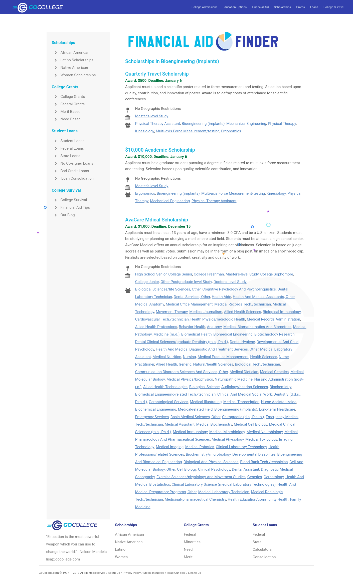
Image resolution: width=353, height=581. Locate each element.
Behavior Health (192, 327)
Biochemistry (280, 387)
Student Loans (68, 141)
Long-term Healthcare (277, 409)
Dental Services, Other (192, 297)
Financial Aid (260, 7)
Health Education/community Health (258, 499)
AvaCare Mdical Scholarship (156, 220)
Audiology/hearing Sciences (244, 387)
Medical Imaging (170, 447)
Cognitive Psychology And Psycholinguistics (239, 289)
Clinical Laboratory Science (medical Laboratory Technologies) (224, 484)
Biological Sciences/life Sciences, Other (168, 289)
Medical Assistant (180, 424)
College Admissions (204, 7)
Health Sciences (263, 357)
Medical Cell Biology (250, 424)
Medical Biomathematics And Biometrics (257, 327)
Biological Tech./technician (257, 364)
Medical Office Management (189, 304)
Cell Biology (186, 469)
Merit (188, 557)
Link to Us (194, 572)
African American (70, 52)
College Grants (68, 96)
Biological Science (204, 387)
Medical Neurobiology (265, 432)
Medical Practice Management (223, 357)
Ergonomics (231, 131)
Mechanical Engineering (246, 123)
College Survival (333, 7)
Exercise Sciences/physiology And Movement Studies (201, 477)
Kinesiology (144, 131)
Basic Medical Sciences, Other (195, 417)
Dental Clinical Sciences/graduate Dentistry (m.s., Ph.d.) (181, 342)
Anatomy (214, 327)
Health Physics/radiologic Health (218, 319)
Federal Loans (68, 148)
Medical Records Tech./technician (242, 304)
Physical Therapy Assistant (157, 123)
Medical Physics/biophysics (189, 379)
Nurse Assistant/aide (278, 402)
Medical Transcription (241, 402)
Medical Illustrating (206, 402)
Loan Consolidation (73, 178)
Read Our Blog (176, 572)
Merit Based (66, 111)
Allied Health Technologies (165, 387)
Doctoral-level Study (230, 281)
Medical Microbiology (227, 432)
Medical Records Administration (273, 319)
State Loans (66, 156)
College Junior (147, 281)
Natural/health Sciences (213, 364)
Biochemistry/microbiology (208, 454)
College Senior (180, 274)
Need (188, 549)
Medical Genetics (274, 372)
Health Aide (221, 297)
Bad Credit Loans (70, 171)
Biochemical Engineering (155, 409)
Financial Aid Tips (71, 207)
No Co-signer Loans (72, 163)
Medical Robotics (199, 447)
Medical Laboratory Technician (223, 492)
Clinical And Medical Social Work (244, 394)
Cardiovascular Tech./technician (162, 319)
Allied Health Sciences (242, 312)
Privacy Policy (132, 572)
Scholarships (282, 7)
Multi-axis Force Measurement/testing (188, 131)
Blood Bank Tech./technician (264, 462)
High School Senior (151, 274)
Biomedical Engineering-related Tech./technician (175, 394)
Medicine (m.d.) (166, 334)
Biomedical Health (196, 334)
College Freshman (209, 274)
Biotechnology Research (274, 334)
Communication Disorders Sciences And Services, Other (181, 372)
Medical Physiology (228, 439)
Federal (190, 534)
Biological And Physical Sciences (211, 462)
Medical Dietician (244, 372)
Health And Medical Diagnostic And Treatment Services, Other (207, 349)
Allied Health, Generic (174, 364)
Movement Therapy (172, 312)
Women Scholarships (74, 75)
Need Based (66, 119)
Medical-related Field (195, 409)
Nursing (189, 357)
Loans (314, 7)
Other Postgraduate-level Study (186, 281)
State (257, 542)
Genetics (254, 477)
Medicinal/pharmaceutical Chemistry (195, 499)
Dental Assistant (245, 469)
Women (121, 557)
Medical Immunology (190, 432)
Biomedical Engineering (233, 334)
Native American (70, 67)
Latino (120, 549)
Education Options (235, 7)
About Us (114, 572)
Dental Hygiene (242, 342)
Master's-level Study (151, 116)
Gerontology (274, 477)
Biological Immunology (282, 312)
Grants (300, 7)
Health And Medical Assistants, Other (264, 297)
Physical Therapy (282, 123)
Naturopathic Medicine (234, 379)
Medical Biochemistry (214, 424)
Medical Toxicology (261, 439)
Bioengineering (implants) (203, 123)
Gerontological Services (168, 402)
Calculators (262, 549)
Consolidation (264, 557)
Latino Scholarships (72, 60)
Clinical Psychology (214, 469)
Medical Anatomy (149, 304)
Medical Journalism (205, 312)
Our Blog (63, 215)
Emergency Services (152, 417)
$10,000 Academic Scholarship (160, 150)
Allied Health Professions (156, 327)
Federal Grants (68, 104)
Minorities (192, 542)
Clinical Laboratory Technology (241, 447)
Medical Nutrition (166, 357)
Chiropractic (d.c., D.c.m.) (243, 417)
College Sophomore (276, 274)
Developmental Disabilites (254, 454)
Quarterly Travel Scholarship (157, 74)
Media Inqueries (153, 572)
